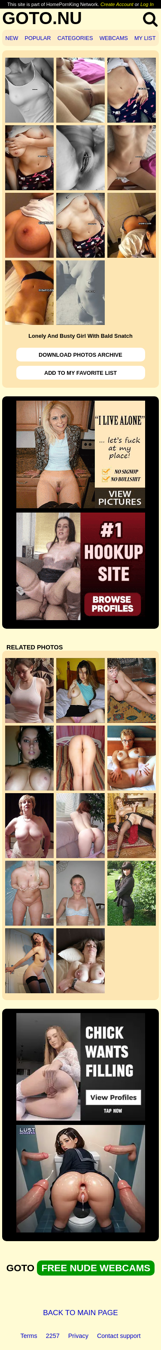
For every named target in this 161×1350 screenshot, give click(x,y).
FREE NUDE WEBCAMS (95, 1268)
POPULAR (37, 38)
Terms (29, 1335)
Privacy (78, 1335)
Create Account (117, 4)
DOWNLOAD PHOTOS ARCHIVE (80, 355)
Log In (147, 4)
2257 (53, 1335)
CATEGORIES (75, 38)
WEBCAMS (114, 38)
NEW (12, 38)
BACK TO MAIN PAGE (80, 1312)
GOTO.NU (42, 18)
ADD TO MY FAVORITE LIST (80, 373)
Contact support (119, 1335)
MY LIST (145, 38)
